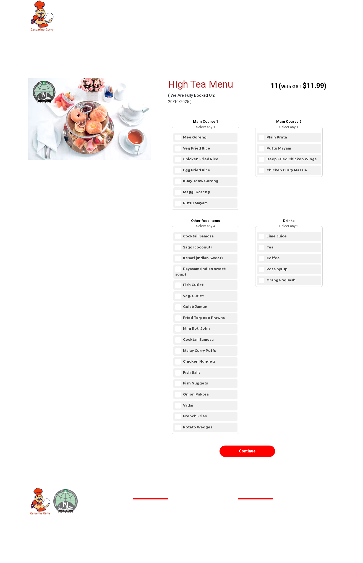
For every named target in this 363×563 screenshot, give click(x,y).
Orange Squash (281, 280)
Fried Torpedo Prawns (203, 318)
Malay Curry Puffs (199, 351)
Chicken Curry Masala (286, 170)
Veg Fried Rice (196, 148)
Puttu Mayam (195, 203)
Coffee (273, 258)
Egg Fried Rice (196, 170)
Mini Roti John (196, 329)
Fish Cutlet (192, 285)
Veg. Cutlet (193, 296)
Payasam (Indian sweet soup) (200, 272)
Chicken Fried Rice (200, 159)
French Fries (194, 416)
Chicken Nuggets (199, 361)
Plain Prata (276, 137)
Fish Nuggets (195, 383)
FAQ (221, 13)
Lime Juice (276, 236)
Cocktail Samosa (198, 236)
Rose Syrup (277, 269)
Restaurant (188, 13)
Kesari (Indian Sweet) (202, 258)
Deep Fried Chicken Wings (291, 159)
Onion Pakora (195, 394)
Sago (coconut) (197, 247)
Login (314, 14)
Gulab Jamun (194, 307)
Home (79, 13)
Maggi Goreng (196, 192)
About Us (113, 13)
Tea (269, 247)
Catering (149, 13)
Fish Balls (191, 372)
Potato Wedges (197, 427)
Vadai (187, 405)
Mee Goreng (194, 137)
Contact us (255, 13)
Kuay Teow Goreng (200, 181)
